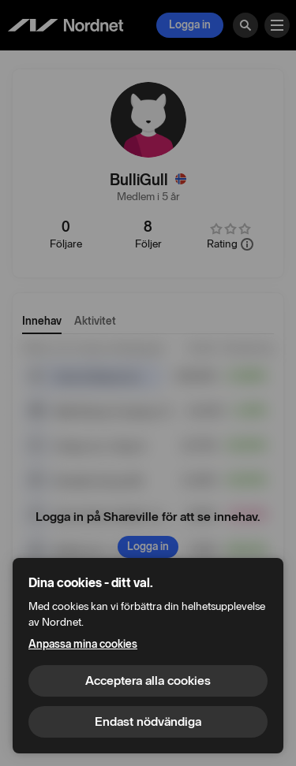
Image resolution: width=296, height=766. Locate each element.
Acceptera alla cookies (148, 680)
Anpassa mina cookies (82, 644)
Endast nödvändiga (148, 721)
